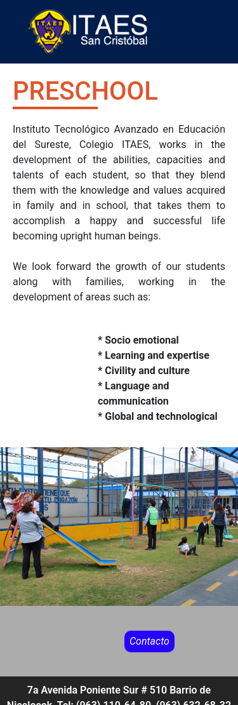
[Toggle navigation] (229, 32)
